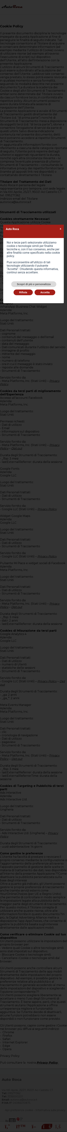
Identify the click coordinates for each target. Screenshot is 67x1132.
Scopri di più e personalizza (34, 284)
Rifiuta (23, 292)
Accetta (45, 292)
